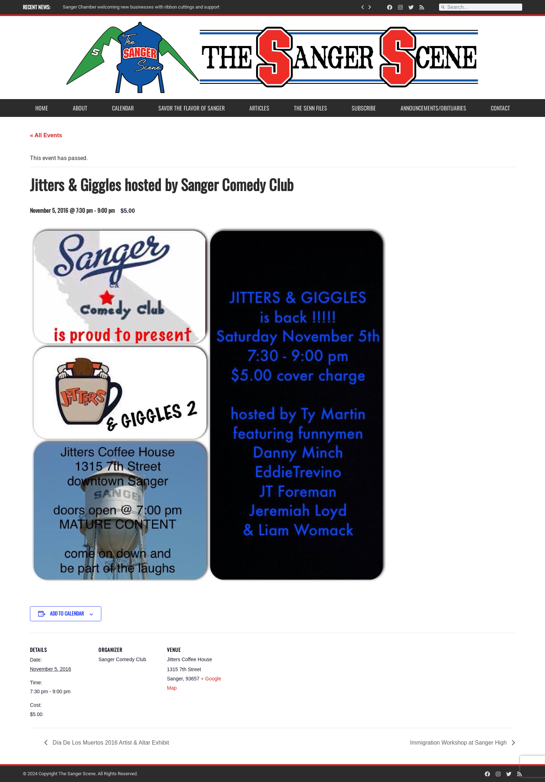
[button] (362, 7)
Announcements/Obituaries (433, 108)
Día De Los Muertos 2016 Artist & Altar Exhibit (110, 743)
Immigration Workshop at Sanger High (459, 743)
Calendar (123, 108)
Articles (259, 108)
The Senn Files (310, 108)
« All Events (46, 135)
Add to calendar (67, 613)
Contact (500, 108)
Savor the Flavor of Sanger (191, 108)
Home (41, 108)
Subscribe (364, 108)
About (80, 108)
